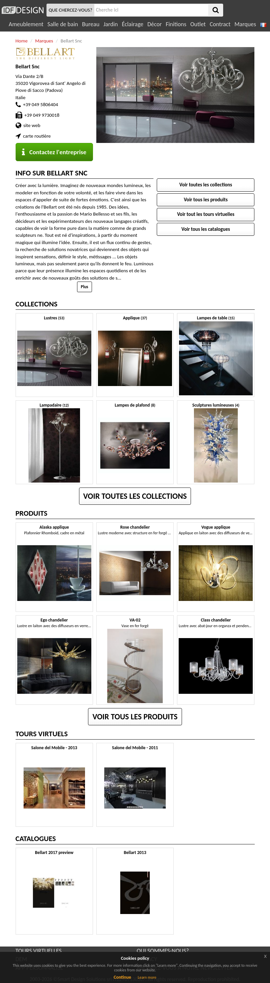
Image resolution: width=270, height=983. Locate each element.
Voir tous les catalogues (205, 229)
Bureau (90, 24)
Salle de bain (62, 24)
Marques (245, 24)
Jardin (110, 24)
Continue (122, 977)
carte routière (36, 136)
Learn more (147, 977)
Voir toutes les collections (205, 185)
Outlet (198, 24)
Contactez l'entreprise (54, 152)
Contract (220, 24)
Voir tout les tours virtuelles (205, 214)
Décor (154, 24)
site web (31, 125)
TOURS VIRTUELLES (39, 950)
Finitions (176, 24)
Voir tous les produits (205, 200)
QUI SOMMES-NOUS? (163, 950)
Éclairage (132, 24)
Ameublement (26, 24)
